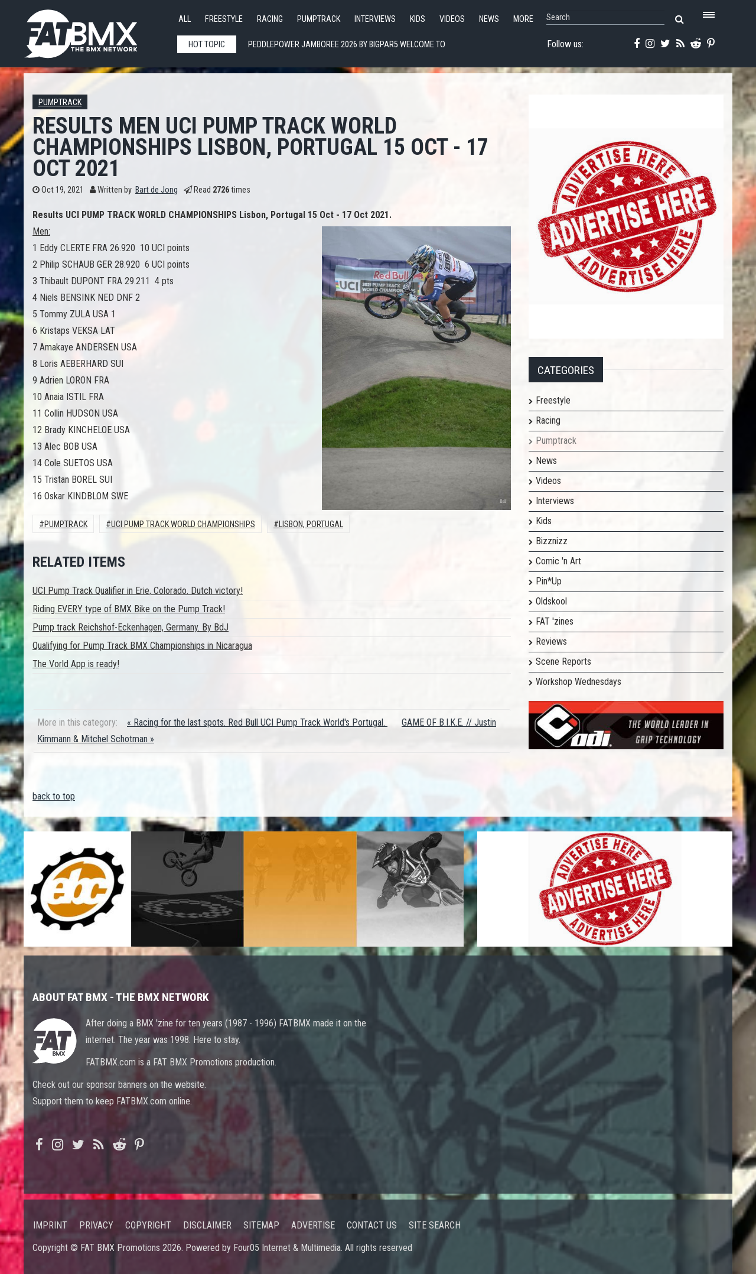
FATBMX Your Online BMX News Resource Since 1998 (94, 30)
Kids (417, 19)
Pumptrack (318, 19)
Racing (270, 19)
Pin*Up (549, 581)
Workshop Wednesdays (578, 681)
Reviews (551, 641)
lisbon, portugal (311, 524)
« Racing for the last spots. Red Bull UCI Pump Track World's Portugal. (257, 722)
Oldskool (551, 601)
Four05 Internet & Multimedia (287, 1247)
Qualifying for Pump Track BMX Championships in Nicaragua (142, 645)
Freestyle (224, 19)
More (523, 19)
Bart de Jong (156, 190)
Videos (452, 19)
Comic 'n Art (558, 561)
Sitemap (261, 1225)
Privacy (96, 1225)
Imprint (50, 1225)
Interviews (375, 19)
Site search (435, 1225)
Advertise (313, 1225)
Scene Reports (563, 661)
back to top (53, 796)
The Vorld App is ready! (75, 664)
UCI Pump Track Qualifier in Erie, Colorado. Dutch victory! (137, 590)
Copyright (148, 1225)
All (184, 19)
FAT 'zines (554, 621)
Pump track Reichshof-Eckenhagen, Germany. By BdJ (130, 627)
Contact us (372, 1225)
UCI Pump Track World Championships (183, 524)
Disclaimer (207, 1225)
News (489, 19)
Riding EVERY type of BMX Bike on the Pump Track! (128, 609)
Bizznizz (552, 541)
